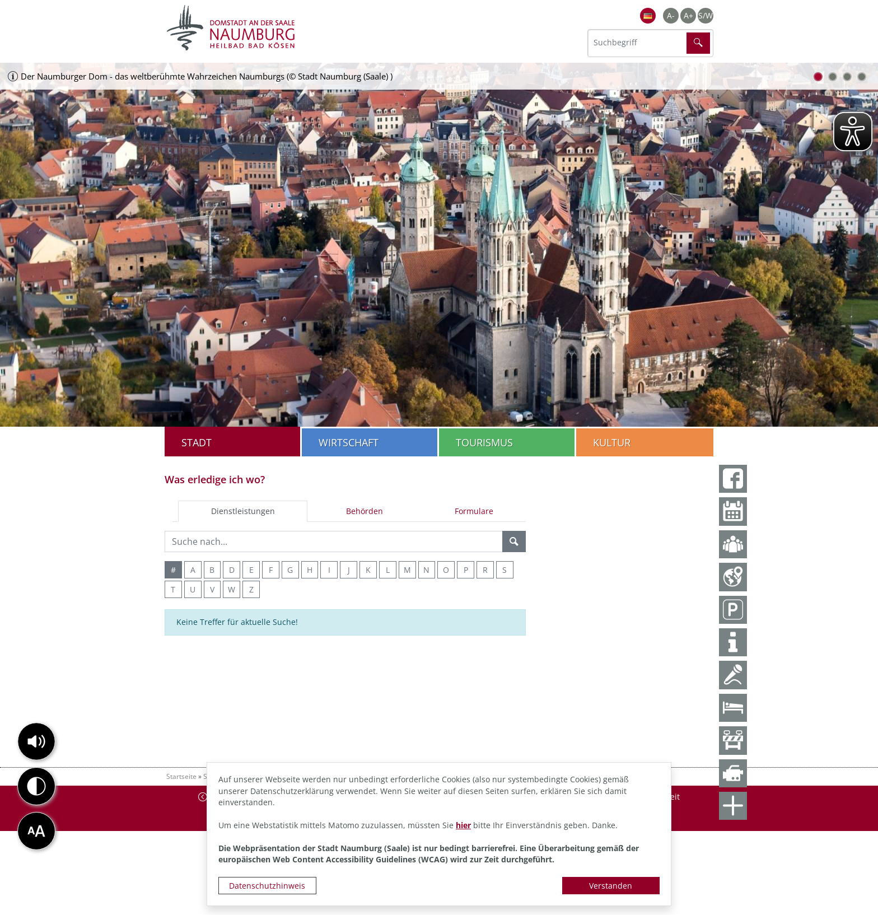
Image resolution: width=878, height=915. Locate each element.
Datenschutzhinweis (267, 885)
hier (463, 825)
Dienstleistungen (243, 511)
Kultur (612, 442)
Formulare (474, 511)
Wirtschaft (349, 442)
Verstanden (610, 885)
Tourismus (484, 442)
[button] (36, 741)
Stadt (196, 442)
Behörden (364, 511)
